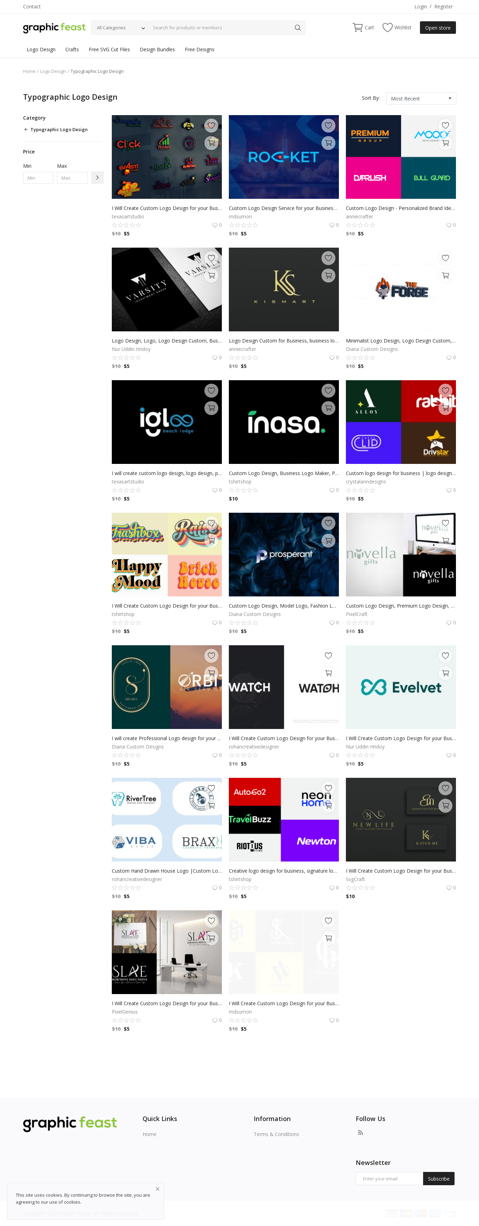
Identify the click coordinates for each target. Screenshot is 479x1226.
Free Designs (200, 49)
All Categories (111, 27)
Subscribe (439, 1178)
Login (420, 6)
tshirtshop (240, 481)
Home (29, 71)
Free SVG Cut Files (109, 49)
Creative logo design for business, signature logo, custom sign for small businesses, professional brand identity (284, 870)
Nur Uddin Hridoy (131, 349)
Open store (438, 27)
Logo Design (41, 49)
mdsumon (240, 216)
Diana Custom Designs (372, 349)
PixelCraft (357, 614)
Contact (32, 6)
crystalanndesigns (366, 481)
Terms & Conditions (276, 1134)
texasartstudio (128, 216)
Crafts (72, 49)
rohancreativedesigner (254, 746)
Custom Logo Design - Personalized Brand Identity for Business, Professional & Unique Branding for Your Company (401, 208)
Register (443, 6)
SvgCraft (355, 879)
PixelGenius (125, 1011)
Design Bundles (157, 49)
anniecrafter (359, 216)
